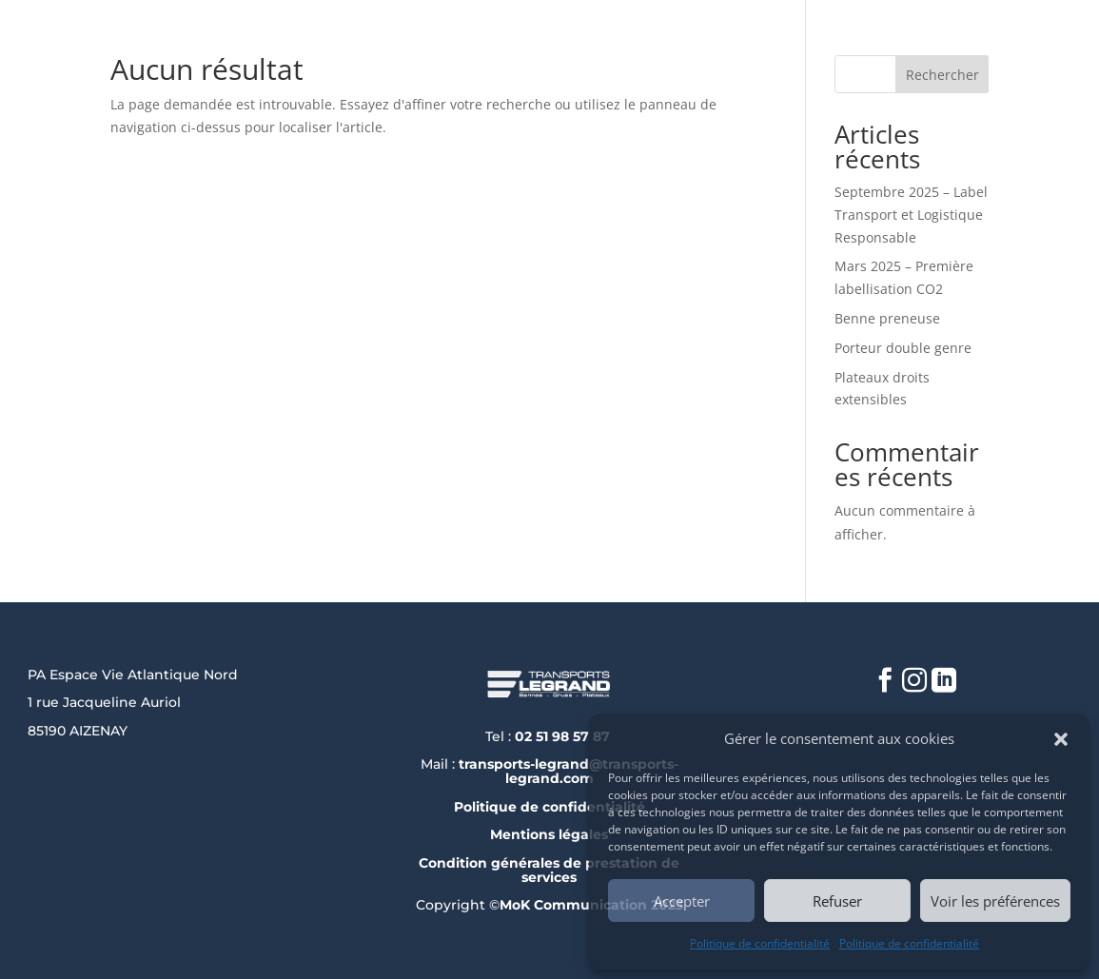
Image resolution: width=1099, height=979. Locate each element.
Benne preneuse (887, 318)
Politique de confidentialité (760, 943)
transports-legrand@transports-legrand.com (568, 771)
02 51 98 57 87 (564, 736)
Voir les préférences (995, 900)
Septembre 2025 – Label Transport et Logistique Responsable (911, 214)
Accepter (682, 900)
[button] (1060, 739)
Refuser (837, 900)
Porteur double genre (902, 348)
